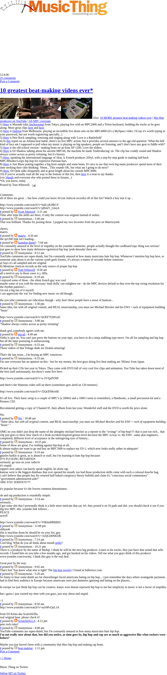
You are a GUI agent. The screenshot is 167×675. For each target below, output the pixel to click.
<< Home (5, 658)
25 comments (8, 78)
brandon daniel (27, 242)
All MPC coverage (40, 121)
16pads (9, 177)
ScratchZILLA (26, 621)
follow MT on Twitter (13, 673)
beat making (25, 648)
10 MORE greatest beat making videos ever (126, 117)
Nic (20, 418)
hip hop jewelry (62, 570)
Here (6, 124)
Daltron (16, 131)
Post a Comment (10, 81)
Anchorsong (36, 124)
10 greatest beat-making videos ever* (46, 90)
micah (21, 334)
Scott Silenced (26, 211)
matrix (22, 235)
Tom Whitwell (26, 269)
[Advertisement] (31, 41)
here (30, 127)
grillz (58, 542)
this (8, 141)
